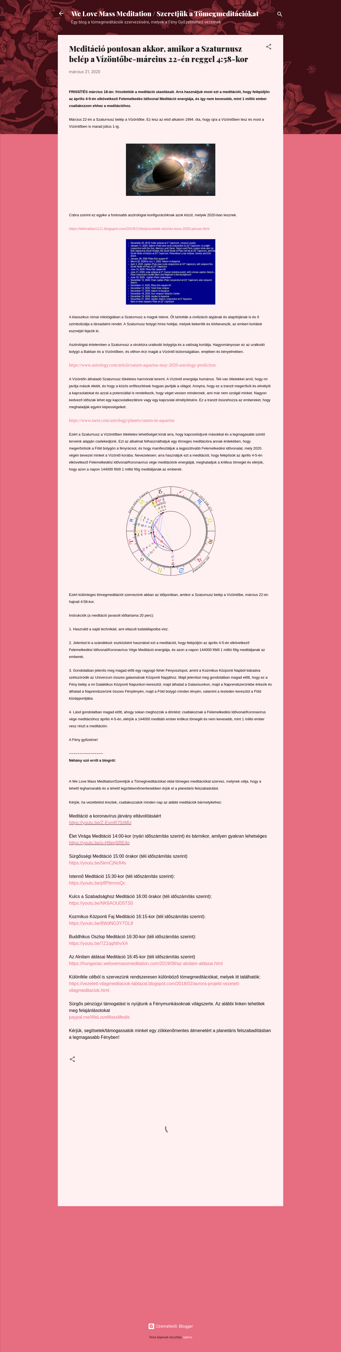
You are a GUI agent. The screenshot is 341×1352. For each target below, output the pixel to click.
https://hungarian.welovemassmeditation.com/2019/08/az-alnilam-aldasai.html (146, 963)
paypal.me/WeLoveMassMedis (99, 1017)
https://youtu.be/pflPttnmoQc (97, 883)
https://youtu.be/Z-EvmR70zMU (100, 822)
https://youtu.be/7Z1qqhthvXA (98, 943)
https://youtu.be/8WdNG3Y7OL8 (101, 923)
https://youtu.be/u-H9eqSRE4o (99, 842)
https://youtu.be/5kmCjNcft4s (97, 863)
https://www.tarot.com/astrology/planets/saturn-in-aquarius (122, 420)
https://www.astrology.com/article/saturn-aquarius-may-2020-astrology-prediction (142, 365)
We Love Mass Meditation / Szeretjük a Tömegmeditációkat (165, 13)
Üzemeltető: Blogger (170, 1326)
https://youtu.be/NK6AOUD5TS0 (101, 903)
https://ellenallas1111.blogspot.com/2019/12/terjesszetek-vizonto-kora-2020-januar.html (139, 229)
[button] (268, 47)
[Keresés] (279, 15)
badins (187, 1337)
